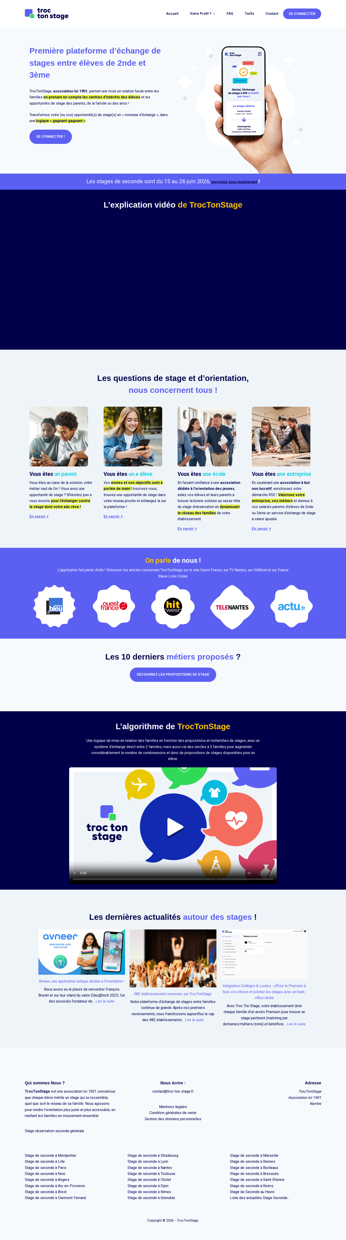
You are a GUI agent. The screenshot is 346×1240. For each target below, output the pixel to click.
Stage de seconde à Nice (45, 1173)
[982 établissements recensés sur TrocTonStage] (173, 958)
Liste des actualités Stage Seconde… (260, 1198)
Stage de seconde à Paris (45, 1168)
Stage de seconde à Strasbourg (153, 1155)
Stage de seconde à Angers (47, 1179)
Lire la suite (105, 1001)
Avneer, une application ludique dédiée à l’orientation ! (82, 981)
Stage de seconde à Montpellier (50, 1155)
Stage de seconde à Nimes (149, 1192)
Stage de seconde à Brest (46, 1192)
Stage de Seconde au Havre (252, 1192)
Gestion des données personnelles (173, 1119)
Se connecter (302, 14)
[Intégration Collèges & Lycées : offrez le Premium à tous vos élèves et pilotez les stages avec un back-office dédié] (264, 954)
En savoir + (39, 516)
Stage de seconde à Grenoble (151, 1198)
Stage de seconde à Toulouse (151, 1173)
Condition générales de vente (172, 1113)
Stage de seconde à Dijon (148, 1186)
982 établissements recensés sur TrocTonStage (173, 994)
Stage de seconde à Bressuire (254, 1173)
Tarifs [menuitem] (249, 13)
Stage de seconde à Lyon (148, 1161)
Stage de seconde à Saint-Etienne (257, 1179)
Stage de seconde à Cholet (149, 1179)
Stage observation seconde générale (54, 1131)
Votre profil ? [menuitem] (203, 13)
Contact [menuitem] (272, 13)
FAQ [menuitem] (230, 13)
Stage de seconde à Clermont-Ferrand (55, 1198)
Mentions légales (173, 1107)
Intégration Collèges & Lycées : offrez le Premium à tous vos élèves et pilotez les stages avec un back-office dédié (264, 992)
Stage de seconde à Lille (45, 1161)
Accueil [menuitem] (172, 13)
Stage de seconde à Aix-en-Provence (55, 1186)
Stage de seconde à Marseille (254, 1155)
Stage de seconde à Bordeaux (254, 1168)
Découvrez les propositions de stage (173, 674)
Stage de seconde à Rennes (252, 1161)
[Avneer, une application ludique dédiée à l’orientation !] (81, 952)
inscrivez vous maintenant (234, 181)
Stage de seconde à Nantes (150, 1168)
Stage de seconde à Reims (251, 1186)
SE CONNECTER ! (51, 136)
